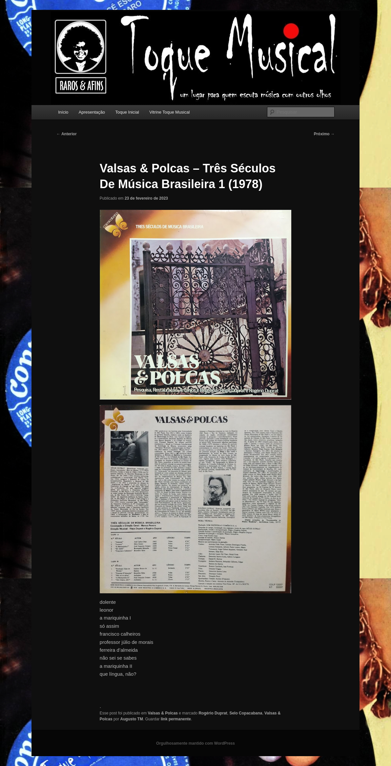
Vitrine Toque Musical (169, 112)
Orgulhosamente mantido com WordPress (195, 743)
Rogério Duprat (212, 713)
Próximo (324, 134)
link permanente (176, 719)
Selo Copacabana (245, 713)
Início (63, 112)
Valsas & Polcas (163, 713)
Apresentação (92, 112)
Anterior (66, 134)
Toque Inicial (127, 112)
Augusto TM (131, 719)
